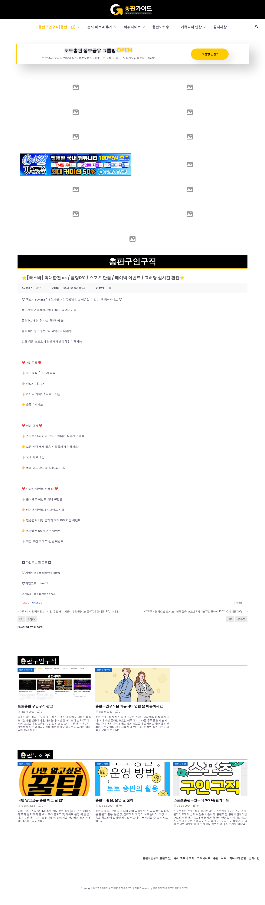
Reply (31, 619)
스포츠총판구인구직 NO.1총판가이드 (201, 800)
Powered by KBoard (30, 627)
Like (26, 602)
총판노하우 (162, 27)
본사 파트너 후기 (102, 27)
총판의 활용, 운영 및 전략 (114, 800)
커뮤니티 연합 (191, 27)
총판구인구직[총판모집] (60, 27)
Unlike (37, 602)
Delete (241, 619)
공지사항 (218, 27)
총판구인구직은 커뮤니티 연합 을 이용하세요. (129, 706)
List (21, 619)
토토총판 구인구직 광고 (35, 706)
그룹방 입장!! (209, 54)
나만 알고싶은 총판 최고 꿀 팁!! (41, 800)
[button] (79, 27)
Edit (230, 619)
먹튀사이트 (134, 27)
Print (239, 602)
